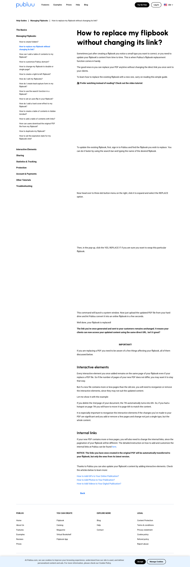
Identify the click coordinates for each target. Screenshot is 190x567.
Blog (99, 520)
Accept (140, 562)
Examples (20, 534)
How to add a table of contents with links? (37, 119)
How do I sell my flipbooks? (31, 79)
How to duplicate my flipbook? (32, 131)
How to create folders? (28, 42)
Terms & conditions (145, 525)
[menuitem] (46, 5)
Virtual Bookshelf (64, 534)
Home (18, 520)
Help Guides (21, 20)
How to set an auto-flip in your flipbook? (36, 99)
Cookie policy (143, 534)
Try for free (142, 5)
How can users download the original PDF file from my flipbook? (37, 125)
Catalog (60, 525)
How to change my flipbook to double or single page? (36, 68)
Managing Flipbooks (39, 20)
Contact (100, 530)
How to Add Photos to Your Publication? (96, 480)
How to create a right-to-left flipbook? (35, 74)
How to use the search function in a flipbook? (34, 92)
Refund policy (143, 539)
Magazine (61, 530)
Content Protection (145, 520)
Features (20, 530)
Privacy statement (145, 530)
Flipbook (60, 520)
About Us (20, 525)
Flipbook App (62, 539)
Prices (18, 544)
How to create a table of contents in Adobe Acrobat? (37, 112)
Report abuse (142, 544)
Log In (156, 5)
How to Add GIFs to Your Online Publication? (98, 476)
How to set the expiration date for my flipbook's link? (35, 137)
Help (99, 525)
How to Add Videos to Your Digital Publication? (99, 483)
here (114, 446)
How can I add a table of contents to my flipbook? (36, 55)
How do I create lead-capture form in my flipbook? (36, 85)
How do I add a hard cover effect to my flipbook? (35, 105)
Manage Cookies (156, 562)
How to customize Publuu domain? (34, 62)
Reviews (19, 539)
